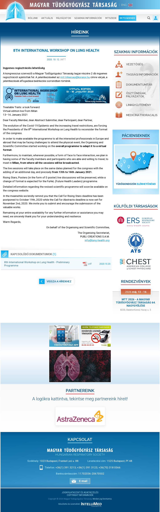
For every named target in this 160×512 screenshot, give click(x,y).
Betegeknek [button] (127, 14)
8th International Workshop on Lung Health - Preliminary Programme (57, 264)
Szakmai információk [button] (88, 14)
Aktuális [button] (47, 14)
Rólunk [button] (33, 14)
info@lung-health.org (97, 240)
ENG (123, 4)
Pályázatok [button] (63, 14)
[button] (116, 166)
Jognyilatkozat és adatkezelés (80, 492)
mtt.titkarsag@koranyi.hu (75, 77)
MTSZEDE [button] (111, 14)
